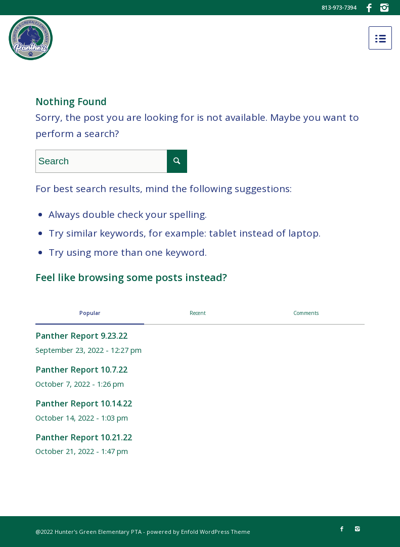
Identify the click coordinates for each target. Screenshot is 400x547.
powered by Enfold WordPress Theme (198, 531)
